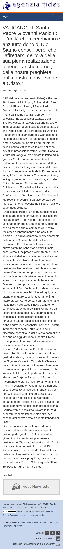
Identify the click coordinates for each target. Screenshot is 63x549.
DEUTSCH (8, 526)
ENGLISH (34, 522)
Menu (6, 17)
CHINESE (18, 526)
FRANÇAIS (54, 522)
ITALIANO (24, 522)
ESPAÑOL (44, 522)
